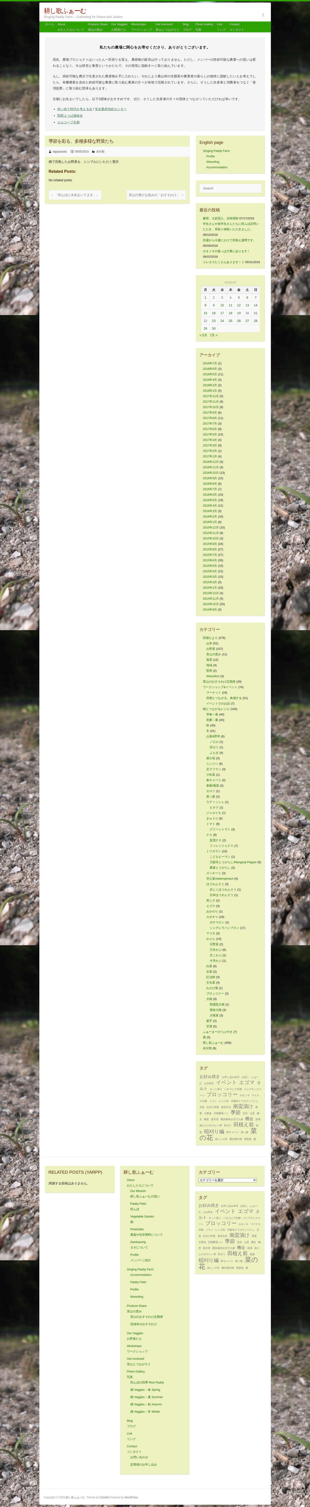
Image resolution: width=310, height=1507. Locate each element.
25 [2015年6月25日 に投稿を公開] (230, 321)
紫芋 (209, 1021)
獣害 (209, 670)
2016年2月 (210, 516)
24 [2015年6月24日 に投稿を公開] (222, 321)
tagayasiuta (60, 151)
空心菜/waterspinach (219, 878)
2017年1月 (210, 456)
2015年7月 (210, 555)
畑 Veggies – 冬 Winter (145, 1411)
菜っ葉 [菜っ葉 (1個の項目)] (244, 1132)
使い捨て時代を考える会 (74, 109)
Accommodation (216, 167)
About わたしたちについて (71, 27)
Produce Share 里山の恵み (98, 27)
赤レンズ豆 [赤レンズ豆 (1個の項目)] (221, 1139)
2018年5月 (210, 374)
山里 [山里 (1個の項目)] (252, 1113)
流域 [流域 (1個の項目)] (257, 1119)
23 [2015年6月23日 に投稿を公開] (214, 321)
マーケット (213, 692)
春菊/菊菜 (212, 785)
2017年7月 (210, 423)
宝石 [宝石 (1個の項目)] (245, 1113)
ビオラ (214, 807)
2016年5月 (210, 500)
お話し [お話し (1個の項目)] (245, 1077)
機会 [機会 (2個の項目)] (249, 1118)
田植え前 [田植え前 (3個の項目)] (244, 1124)
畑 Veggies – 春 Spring (145, 1389)
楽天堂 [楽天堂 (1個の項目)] (215, 1119)
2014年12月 (211, 593)
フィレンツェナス (221, 845)
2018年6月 (210, 368)
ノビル (214, 741)
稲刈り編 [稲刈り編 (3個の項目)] (214, 1131)
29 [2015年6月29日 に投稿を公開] (205, 328)
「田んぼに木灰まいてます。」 (75, 195)
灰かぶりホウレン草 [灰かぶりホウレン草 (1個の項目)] (210, 1125)
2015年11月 (211, 533)
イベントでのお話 (218, 703)
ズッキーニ (213, 873)
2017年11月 (211, 401)
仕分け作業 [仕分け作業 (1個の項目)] (213, 1107)
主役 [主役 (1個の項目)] (201, 1107)
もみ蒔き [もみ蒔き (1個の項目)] (209, 1083)
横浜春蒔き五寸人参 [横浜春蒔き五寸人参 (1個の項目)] (232, 1119)
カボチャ (212, 917)
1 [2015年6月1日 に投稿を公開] (205, 297)
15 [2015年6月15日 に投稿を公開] (205, 313)
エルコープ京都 (68, 122)
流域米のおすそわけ (143, 1324)
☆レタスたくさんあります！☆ (223, 262)
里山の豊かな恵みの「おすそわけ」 (156, 195)
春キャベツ (213, 780)
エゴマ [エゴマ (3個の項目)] (247, 1082)
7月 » (213, 335)
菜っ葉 (210, 796)
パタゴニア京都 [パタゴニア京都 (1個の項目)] (233, 1089)
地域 (209, 665)
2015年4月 (210, 571)
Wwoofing (212, 161)
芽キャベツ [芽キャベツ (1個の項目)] (232, 1132)
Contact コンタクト (236, 27)
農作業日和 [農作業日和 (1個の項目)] (235, 1139)
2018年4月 (210, 379)
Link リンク (221, 27)
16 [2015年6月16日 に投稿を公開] (214, 313)
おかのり (212, 911)
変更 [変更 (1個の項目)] (254, 1236)
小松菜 (210, 774)
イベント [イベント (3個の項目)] (226, 1082)
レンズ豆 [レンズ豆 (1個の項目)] (224, 1101)
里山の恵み (213, 654)
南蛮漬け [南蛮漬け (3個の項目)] (243, 1106)
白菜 (209, 966)
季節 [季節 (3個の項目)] (236, 1112)
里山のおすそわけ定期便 (219, 681)
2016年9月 (210, 478)
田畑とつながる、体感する (224, 698)
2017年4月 (210, 440)
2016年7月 (210, 489)
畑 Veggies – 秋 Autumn (146, 1404)
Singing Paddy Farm (216, 151)
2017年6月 (210, 429)
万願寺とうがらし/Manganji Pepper (233, 862)
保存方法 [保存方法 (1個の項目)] (226, 1107)
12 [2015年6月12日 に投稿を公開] (239, 305)
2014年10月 (211, 604)
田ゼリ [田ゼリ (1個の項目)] (228, 1125)
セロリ (210, 791)
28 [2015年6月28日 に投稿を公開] (255, 321)
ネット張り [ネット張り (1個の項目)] (216, 1089)
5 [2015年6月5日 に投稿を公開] (239, 297)
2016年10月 (211, 472)
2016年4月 (210, 505)
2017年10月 (211, 407)
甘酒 (209, 1026)
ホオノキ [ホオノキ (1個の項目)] (245, 1095)
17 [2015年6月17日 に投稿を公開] (222, 313)
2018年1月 (210, 390)
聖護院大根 (217, 1004)
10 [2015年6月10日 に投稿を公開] (222, 305)
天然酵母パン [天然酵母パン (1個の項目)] (221, 1113)
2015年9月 (210, 544)
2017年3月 (210, 445)
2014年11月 (211, 598)
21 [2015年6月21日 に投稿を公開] (255, 313)
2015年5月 (210, 565)
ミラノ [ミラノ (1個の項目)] (213, 1101)
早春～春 (212, 714)
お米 (209, 643)
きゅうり (212, 818)
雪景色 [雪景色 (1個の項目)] (248, 1139)
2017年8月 (210, 418)
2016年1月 (210, 522)
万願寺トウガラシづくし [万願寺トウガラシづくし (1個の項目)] (244, 1101)
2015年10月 (211, 538)
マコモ (210, 933)
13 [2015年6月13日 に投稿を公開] (247, 305)
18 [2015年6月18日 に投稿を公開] (230, 313)
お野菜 (210, 648)
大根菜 (214, 1015)
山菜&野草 (213, 736)
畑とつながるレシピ (216, 709)
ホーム (49, 24)
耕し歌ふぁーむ (65, 10)
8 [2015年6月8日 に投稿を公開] (205, 305)
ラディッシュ (215, 802)
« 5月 (203, 335)
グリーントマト (220, 829)
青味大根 (216, 1010)
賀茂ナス (216, 840)
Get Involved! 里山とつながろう (167, 27)
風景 (209, 659)
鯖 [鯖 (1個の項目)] (255, 1139)
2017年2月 (210, 451)
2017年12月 (211, 396)
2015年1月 (210, 587)
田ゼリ (214, 747)
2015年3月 (210, 576)
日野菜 (214, 944)
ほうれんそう (215, 884)
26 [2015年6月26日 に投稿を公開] (239, 321)
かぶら (210, 938)
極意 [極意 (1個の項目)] (206, 1119)
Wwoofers (212, 676)
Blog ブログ (187, 27)
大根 (209, 999)
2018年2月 (210, 385)
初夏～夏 (212, 720)
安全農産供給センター (111, 109)
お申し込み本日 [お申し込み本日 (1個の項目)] (230, 1077)
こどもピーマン (220, 856)
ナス (209, 834)
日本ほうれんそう (221, 895)
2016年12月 (211, 461)
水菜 (209, 971)
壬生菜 (210, 982)
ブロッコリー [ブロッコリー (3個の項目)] (222, 1094)
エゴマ (210, 906)
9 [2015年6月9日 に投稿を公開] (214, 305)
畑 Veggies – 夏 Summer (146, 1397)
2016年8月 (210, 483)
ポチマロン (217, 922)
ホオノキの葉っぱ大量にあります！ (226, 251)
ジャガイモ (213, 813)
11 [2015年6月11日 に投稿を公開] (230, 305)
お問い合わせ (139, 1457)
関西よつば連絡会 (70, 115)
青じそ (210, 900)
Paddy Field (138, 1282)
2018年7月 (210, 363)
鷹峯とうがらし (220, 867)
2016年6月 (210, 494)
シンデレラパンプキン (224, 928)
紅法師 (210, 977)
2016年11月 (211, 467)
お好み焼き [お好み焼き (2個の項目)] (209, 1076)
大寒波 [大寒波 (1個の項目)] (208, 1113)
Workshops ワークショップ (141, 27)
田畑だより (210, 638)
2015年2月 (210, 582)
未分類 (100, 151)
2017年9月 (210, 412)
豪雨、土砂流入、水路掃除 (220, 218)
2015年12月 (211, 527)
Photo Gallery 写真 (204, 27)
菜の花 (210, 758)
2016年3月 (210, 511)
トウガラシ (213, 851)
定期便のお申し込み (143, 1464)
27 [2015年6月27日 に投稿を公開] (247, 321)
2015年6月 (210, 560)
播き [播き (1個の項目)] (253, 1242)
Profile (210, 156)
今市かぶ (216, 960)
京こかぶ (216, 955)
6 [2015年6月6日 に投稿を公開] (247, 297)
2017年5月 (210, 434)
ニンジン (212, 763)
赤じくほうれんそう (223, 889)
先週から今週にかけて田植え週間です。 (229, 240)
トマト (210, 824)
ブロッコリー (215, 993)
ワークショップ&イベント (220, 687)
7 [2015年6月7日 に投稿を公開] (256, 297)
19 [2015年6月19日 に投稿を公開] (239, 313)
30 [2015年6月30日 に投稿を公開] (214, 328)
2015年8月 (210, 549)
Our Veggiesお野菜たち (119, 27)
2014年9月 (210, 609)
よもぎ (214, 752)
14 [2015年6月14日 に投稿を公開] (255, 305)
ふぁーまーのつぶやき (217, 1031)
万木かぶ (216, 949)
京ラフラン (213, 769)
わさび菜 (212, 988)
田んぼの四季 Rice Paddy (147, 1382)
